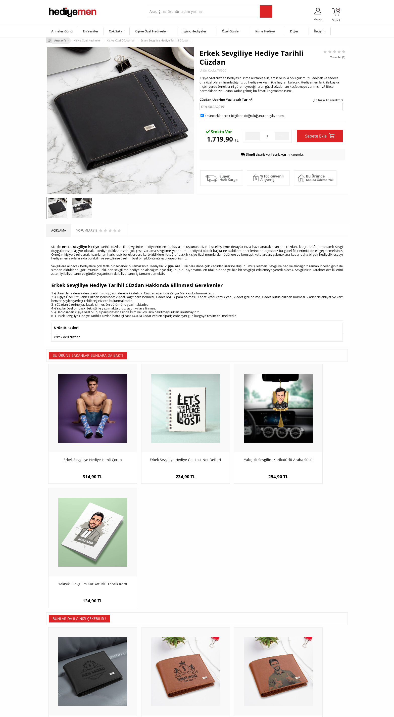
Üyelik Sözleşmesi (61, 659)
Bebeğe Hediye (260, 674)
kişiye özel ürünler (180, 264)
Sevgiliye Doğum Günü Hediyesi (171, 666)
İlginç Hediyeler (194, 31)
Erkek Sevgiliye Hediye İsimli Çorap (84, 440)
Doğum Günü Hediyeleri (216, 659)
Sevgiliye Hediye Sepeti (165, 659)
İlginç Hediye (259, 689)
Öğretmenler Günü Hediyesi (219, 682)
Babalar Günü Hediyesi (216, 689)
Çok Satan (116, 31)
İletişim (319, 31)
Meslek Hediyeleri (111, 689)
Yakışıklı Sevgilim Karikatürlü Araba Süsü (234, 443)
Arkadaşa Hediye (262, 682)
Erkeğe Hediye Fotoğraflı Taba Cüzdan (235, 562)
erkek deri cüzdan (67, 335)
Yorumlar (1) (337, 56)
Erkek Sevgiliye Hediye (165, 674)
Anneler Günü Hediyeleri (217, 674)
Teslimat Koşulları (61, 651)
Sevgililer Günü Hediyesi (216, 651)
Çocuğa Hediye (260, 666)
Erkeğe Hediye (260, 651)
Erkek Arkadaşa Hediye (115, 659)
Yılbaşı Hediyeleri (212, 666)
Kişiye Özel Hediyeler (151, 31)
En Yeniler (90, 31)
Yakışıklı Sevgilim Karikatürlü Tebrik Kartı (310, 443)
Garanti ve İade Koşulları (66, 674)
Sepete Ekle (319, 135)
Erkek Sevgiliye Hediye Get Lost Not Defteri (159, 443)
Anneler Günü (62, 31)
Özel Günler (231, 31)
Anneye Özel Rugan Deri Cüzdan (310, 562)
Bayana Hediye (260, 659)
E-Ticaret (181, 710)
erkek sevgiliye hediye (81, 246)
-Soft (170, 710)
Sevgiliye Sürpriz (110, 682)
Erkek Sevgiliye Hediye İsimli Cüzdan (159, 562)
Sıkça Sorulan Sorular (64, 689)
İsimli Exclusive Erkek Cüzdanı (84, 562)
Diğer (294, 31)
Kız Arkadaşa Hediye (113, 666)
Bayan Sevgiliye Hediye (165, 682)
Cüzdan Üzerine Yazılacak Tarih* (226, 99)
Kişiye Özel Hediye (112, 651)
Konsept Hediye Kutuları (166, 651)
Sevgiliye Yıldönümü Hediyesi (169, 689)
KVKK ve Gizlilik (59, 682)
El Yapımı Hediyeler (112, 674)
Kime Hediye (265, 31)
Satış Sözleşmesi (60, 666)
